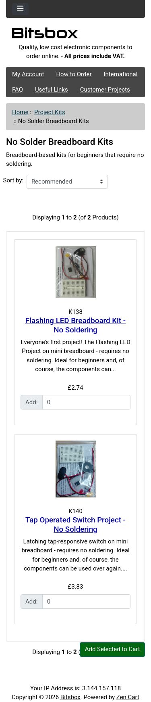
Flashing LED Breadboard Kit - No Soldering (75, 325)
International (120, 74)
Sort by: (13, 180)
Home (20, 112)
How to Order (73, 74)
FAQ (17, 89)
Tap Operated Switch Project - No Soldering (75, 525)
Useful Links (51, 89)
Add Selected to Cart (112, 649)
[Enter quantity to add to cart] (86, 402)
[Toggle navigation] (20, 9)
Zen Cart (127, 697)
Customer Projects (105, 89)
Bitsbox (70, 697)
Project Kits (49, 112)
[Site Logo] (75, 35)
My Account (28, 74)
